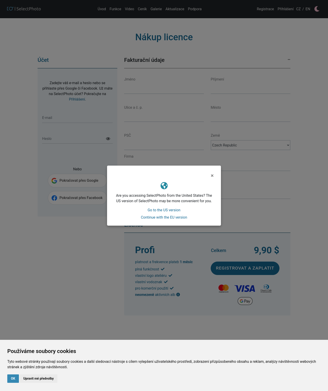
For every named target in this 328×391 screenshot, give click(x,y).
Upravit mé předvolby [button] (38, 378)
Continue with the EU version (164, 217)
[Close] (212, 175)
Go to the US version (164, 210)
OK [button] (13, 378)
